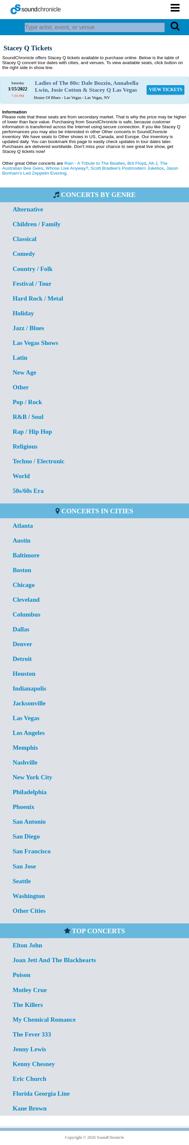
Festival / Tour (31, 283)
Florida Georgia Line (41, 1093)
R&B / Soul (27, 416)
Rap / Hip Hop (32, 431)
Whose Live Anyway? (67, 168)
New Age (24, 372)
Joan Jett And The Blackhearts (54, 960)
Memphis (25, 747)
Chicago (23, 584)
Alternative (27, 209)
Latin (19, 357)
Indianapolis (29, 688)
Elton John (27, 945)
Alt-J (153, 163)
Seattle (21, 881)
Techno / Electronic (38, 461)
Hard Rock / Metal (37, 298)
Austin (21, 540)
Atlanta (22, 525)
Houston (23, 673)
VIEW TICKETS (165, 89)
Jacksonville (28, 703)
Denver (22, 644)
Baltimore (25, 555)
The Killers (27, 1004)
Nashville (24, 762)
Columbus (26, 614)
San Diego (26, 836)
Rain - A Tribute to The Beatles (94, 163)
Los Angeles (28, 732)
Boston (21, 570)
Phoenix (23, 806)
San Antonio (29, 821)
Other (20, 387)
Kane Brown (29, 1108)
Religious (24, 446)
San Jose (24, 866)
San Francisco (31, 851)
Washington (28, 895)
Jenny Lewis (29, 1049)
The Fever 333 (31, 1034)
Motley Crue (29, 990)
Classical (24, 238)
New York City (32, 777)
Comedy (23, 253)
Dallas (20, 629)
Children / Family (36, 224)
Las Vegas (25, 718)
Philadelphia (29, 792)
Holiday (23, 313)
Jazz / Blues (28, 328)
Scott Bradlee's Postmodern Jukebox (127, 168)
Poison (21, 974)
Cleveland (25, 599)
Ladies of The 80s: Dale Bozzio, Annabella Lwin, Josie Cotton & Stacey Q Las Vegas (86, 86)
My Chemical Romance (44, 1019)
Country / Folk (32, 268)
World (21, 476)
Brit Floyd (136, 163)
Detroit (22, 658)
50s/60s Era (27, 490)
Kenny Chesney (33, 1063)
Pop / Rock (27, 402)
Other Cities (28, 910)
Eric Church (29, 1078)
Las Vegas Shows (35, 342)
